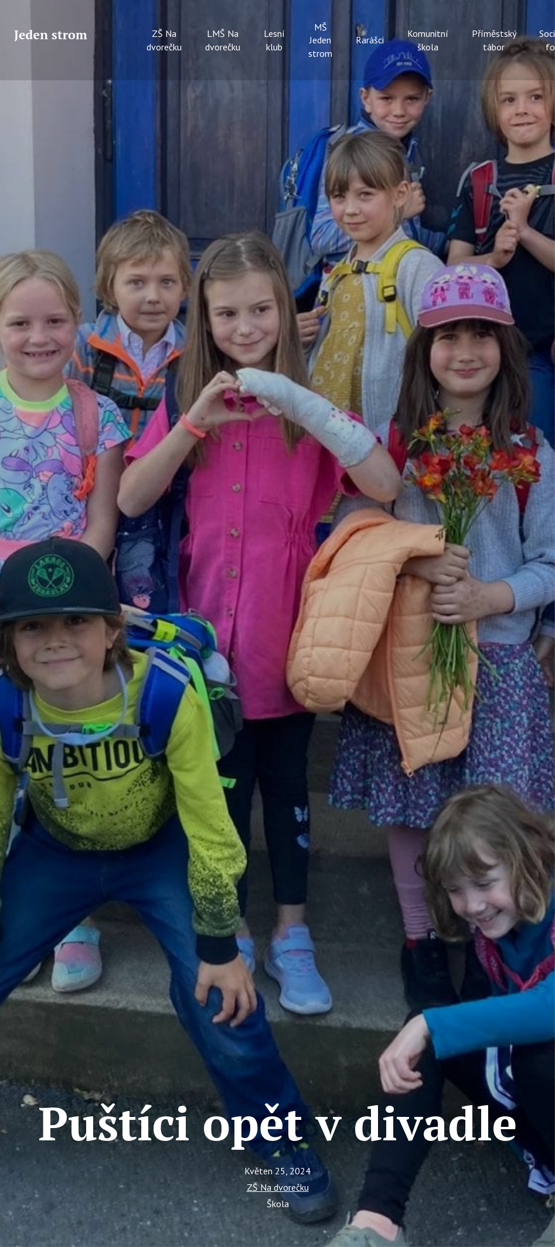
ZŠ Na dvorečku (278, 1187)
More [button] (505, 33)
